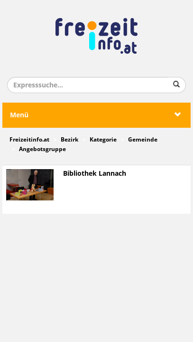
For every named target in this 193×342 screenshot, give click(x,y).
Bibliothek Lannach (94, 174)
